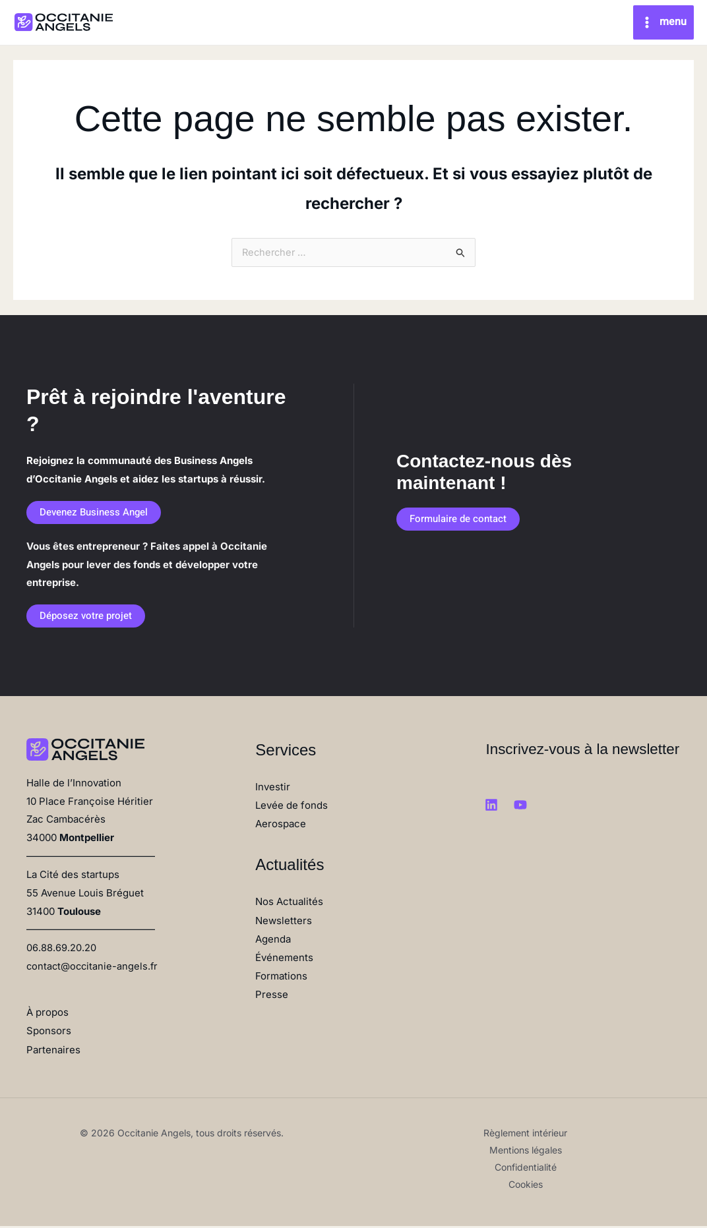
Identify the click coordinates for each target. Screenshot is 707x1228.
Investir (272, 790)
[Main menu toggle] (663, 23)
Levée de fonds (291, 808)
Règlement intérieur (525, 1134)
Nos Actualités (289, 904)
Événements (284, 959)
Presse (271, 995)
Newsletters (283, 922)
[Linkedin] (491, 808)
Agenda (273, 941)
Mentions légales (525, 1151)
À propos (47, 1015)
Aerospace (280, 826)
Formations (281, 978)
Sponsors (48, 1033)
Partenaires (53, 1051)
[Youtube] (520, 808)
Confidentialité (526, 1169)
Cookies (525, 1186)
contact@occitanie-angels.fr (93, 968)
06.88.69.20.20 (61, 951)
